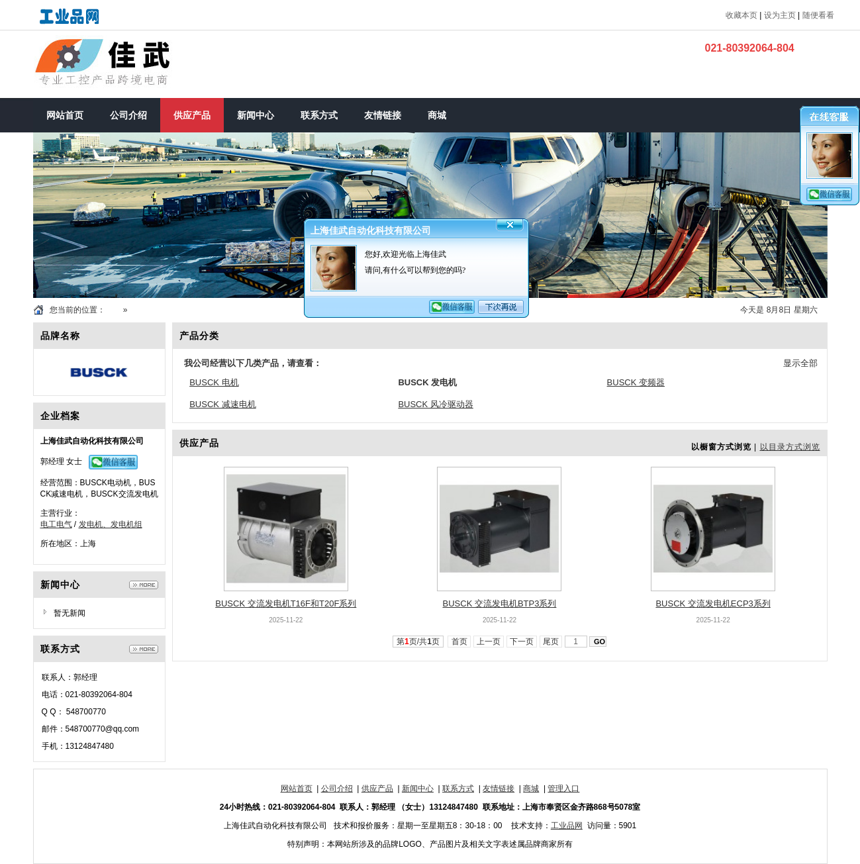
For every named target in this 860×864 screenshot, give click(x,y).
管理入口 (563, 788)
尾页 (551, 641)
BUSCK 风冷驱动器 (435, 404)
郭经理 (52, 461)
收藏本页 (741, 15)
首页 (113, 309)
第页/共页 (418, 641)
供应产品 (146, 309)
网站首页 (296, 788)
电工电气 (56, 524)
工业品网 (567, 825)
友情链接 (498, 788)
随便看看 (818, 15)
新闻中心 (418, 788)
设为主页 (780, 15)
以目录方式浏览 (790, 447)
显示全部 (800, 363)
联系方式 (458, 788)
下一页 (522, 641)
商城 (531, 788)
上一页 (489, 641)
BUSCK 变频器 (636, 382)
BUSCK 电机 (213, 382)
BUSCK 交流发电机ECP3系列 (712, 603)
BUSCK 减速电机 (222, 404)
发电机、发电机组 (110, 524)
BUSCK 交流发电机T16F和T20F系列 (285, 603)
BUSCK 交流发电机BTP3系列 (500, 603)
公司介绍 (337, 788)
